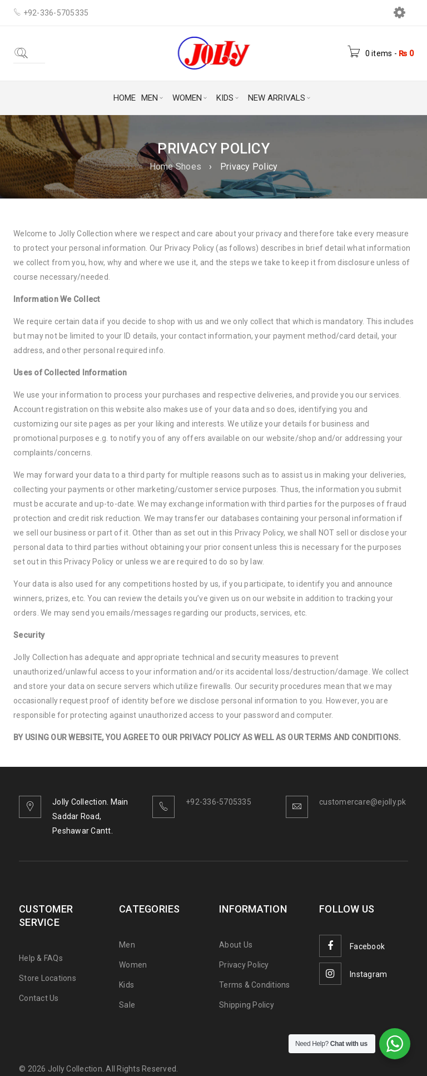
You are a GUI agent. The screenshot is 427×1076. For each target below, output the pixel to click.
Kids (126, 984)
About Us (235, 944)
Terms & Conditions (254, 984)
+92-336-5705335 (218, 801)
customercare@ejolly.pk (362, 801)
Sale (127, 1004)
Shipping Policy (246, 1004)
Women (133, 964)
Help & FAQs (41, 958)
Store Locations (47, 978)
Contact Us (39, 998)
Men (127, 944)
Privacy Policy (244, 964)
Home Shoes (176, 166)
